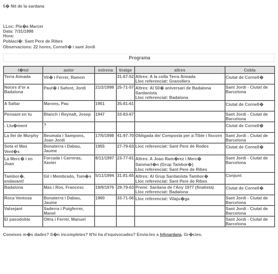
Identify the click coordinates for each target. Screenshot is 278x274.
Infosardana (171, 235)
